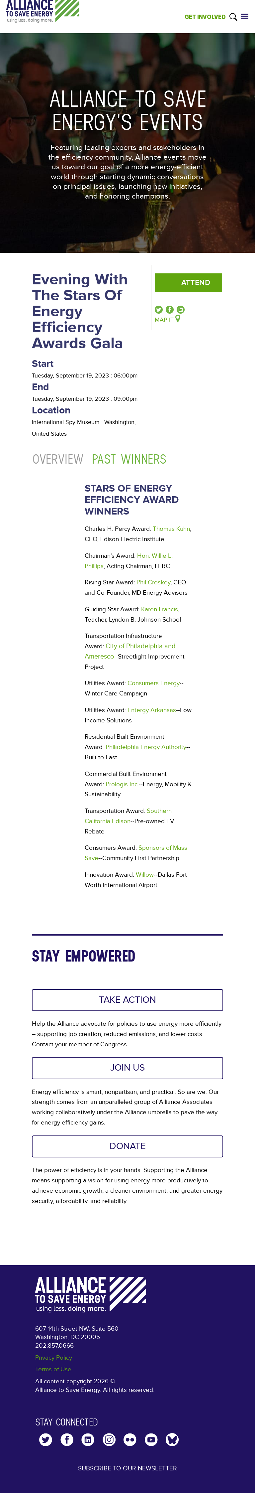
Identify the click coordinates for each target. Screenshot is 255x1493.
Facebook (66, 1439)
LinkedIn (87, 1439)
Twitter (45, 1439)
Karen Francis (159, 609)
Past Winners (129, 459)
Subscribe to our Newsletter (127, 1468)
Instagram (109, 1439)
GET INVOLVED (205, 17)
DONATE (128, 1146)
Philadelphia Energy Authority (146, 747)
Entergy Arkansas (152, 710)
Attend (195, 282)
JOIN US (127, 1067)
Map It (164, 319)
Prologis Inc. (122, 784)
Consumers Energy (154, 683)
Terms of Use (53, 1369)
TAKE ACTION (127, 999)
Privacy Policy (53, 1357)
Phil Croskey (153, 582)
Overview (58, 459)
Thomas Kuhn (171, 528)
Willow (145, 874)
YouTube (151, 1439)
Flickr (130, 1439)
